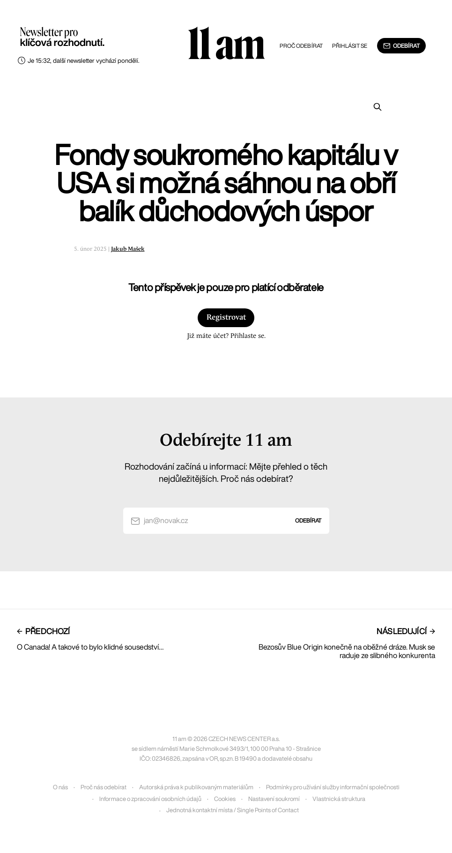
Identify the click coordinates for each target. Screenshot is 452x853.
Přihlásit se (349, 46)
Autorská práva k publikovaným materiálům (196, 787)
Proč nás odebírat (103, 787)
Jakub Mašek (128, 249)
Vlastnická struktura (338, 799)
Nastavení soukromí (274, 799)
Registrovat (226, 317)
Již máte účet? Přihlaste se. (226, 336)
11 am (226, 44)
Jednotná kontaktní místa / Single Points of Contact (232, 810)
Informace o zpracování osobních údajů (150, 799)
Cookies (225, 799)
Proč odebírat (301, 46)
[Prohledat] (377, 107)
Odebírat (401, 46)
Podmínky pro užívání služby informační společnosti (333, 787)
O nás (60, 787)
